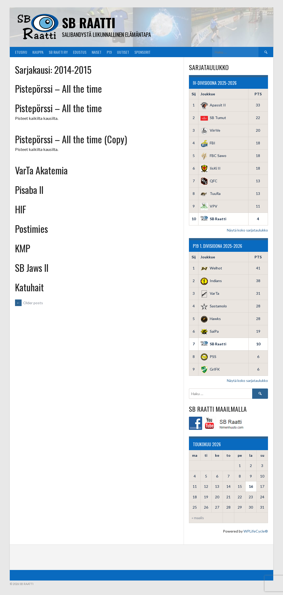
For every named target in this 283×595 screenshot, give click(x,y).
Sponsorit (142, 52)
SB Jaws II (31, 267)
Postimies (31, 228)
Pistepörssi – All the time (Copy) (71, 139)
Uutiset (123, 52)
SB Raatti (88, 22)
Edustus (79, 52)
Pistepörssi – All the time (58, 88)
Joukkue (208, 94)
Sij (194, 94)
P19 (109, 52)
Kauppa (37, 52)
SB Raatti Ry (58, 52)
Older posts (29, 303)
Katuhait (29, 287)
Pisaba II (29, 189)
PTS (258, 94)
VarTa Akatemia (41, 170)
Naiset (96, 52)
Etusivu (21, 52)
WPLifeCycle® (255, 531)
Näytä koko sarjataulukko (247, 230)
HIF (20, 209)
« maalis (198, 517)
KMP (22, 248)
